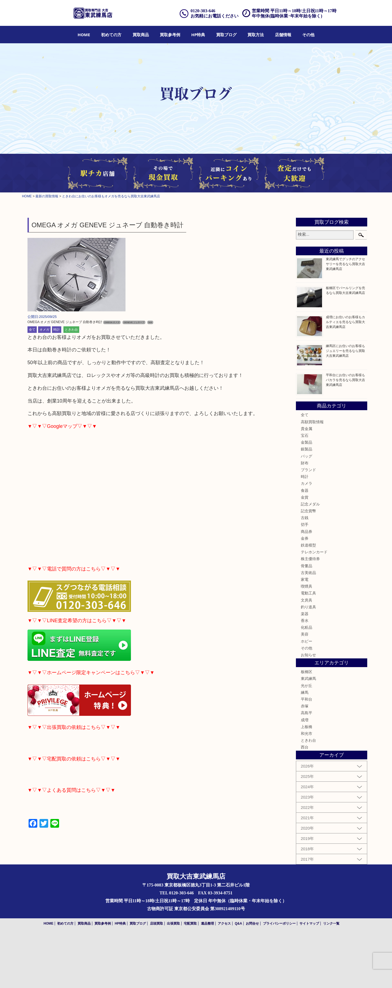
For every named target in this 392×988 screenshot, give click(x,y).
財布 (304, 463)
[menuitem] (84, 35)
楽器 (304, 614)
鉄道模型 (308, 545)
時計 (56, 330)
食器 (304, 490)
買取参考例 (170, 34)
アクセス (224, 923)
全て (32, 330)
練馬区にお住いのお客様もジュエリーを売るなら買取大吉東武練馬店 (345, 351)
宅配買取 (190, 923)
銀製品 (306, 449)
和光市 (306, 733)
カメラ (306, 483)
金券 (304, 538)
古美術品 (308, 572)
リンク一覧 (331, 923)
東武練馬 (308, 678)
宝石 (304, 435)
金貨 (304, 497)
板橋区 (306, 672)
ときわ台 (71, 330)
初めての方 (111, 34)
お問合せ (252, 923)
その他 (308, 34)
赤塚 (304, 706)
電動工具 (308, 593)
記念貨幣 (308, 511)
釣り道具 (308, 607)
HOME (84, 34)
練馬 (304, 692)
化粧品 (306, 627)
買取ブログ (226, 34)
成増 (304, 720)
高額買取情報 (312, 422)
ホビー (306, 641)
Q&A (238, 923)
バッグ (306, 456)
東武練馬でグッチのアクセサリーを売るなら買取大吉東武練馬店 (345, 264)
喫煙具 (306, 586)
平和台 (306, 699)
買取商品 (141, 34)
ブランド (308, 470)
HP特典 (198, 34)
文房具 (306, 600)
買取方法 (255, 34)
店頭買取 (156, 923)
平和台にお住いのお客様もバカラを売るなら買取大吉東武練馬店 (345, 380)
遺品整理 (207, 923)
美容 (304, 634)
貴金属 (306, 429)
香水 (304, 620)
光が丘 (306, 685)
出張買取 (173, 923)
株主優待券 (310, 559)
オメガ (44, 330)
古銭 (304, 518)
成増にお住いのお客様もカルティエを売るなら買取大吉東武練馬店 (345, 322)
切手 (304, 524)
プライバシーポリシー (279, 923)
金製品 (306, 442)
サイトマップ (309, 923)
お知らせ (308, 655)
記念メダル (310, 504)
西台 (304, 747)
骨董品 (306, 566)
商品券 (306, 531)
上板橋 (306, 727)
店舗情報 (283, 34)
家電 (304, 579)
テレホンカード (314, 552)
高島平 (306, 713)
